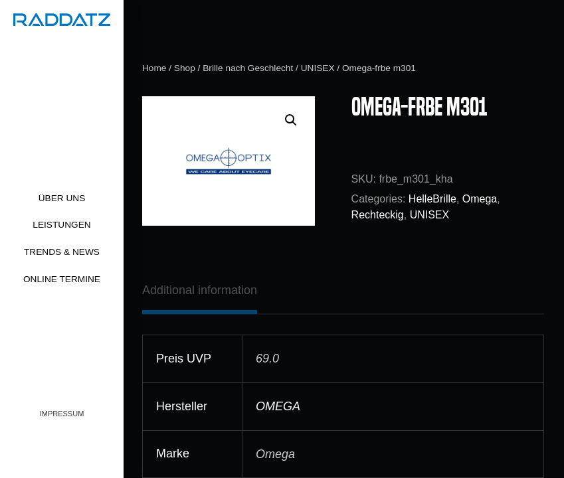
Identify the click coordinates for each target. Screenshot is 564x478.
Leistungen (61, 225)
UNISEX (318, 68)
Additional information (199, 290)
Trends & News (62, 252)
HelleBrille (432, 198)
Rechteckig (377, 214)
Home (154, 68)
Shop (184, 68)
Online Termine (61, 279)
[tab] (199, 290)
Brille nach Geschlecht (248, 68)
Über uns (62, 198)
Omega (479, 198)
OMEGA (278, 406)
